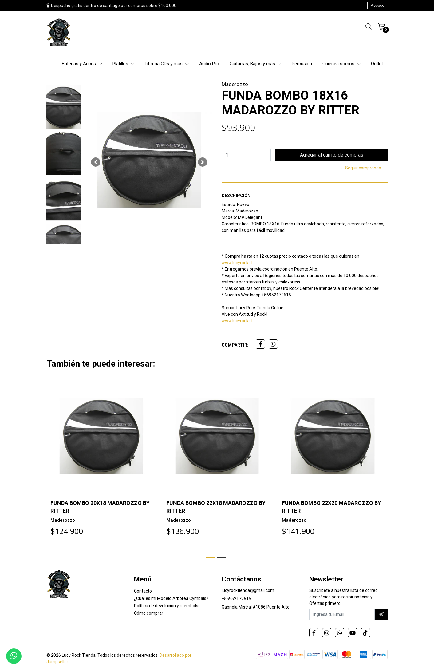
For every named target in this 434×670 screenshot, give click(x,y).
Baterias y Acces (82, 63)
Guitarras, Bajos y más (255, 63)
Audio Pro (209, 63)
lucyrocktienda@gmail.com (248, 590)
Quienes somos (341, 63)
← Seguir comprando (360, 167)
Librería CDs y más (167, 63)
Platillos (123, 63)
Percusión (302, 63)
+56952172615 (236, 598)
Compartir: (235, 345)
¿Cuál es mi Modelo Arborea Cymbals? (171, 598)
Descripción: (237, 195)
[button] (95, 162)
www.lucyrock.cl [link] (237, 262)
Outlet (377, 63)
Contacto (143, 591)
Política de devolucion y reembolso (167, 605)
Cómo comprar (148, 613)
